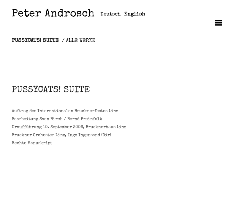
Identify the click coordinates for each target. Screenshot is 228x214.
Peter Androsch (53, 14)
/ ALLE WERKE (78, 40)
